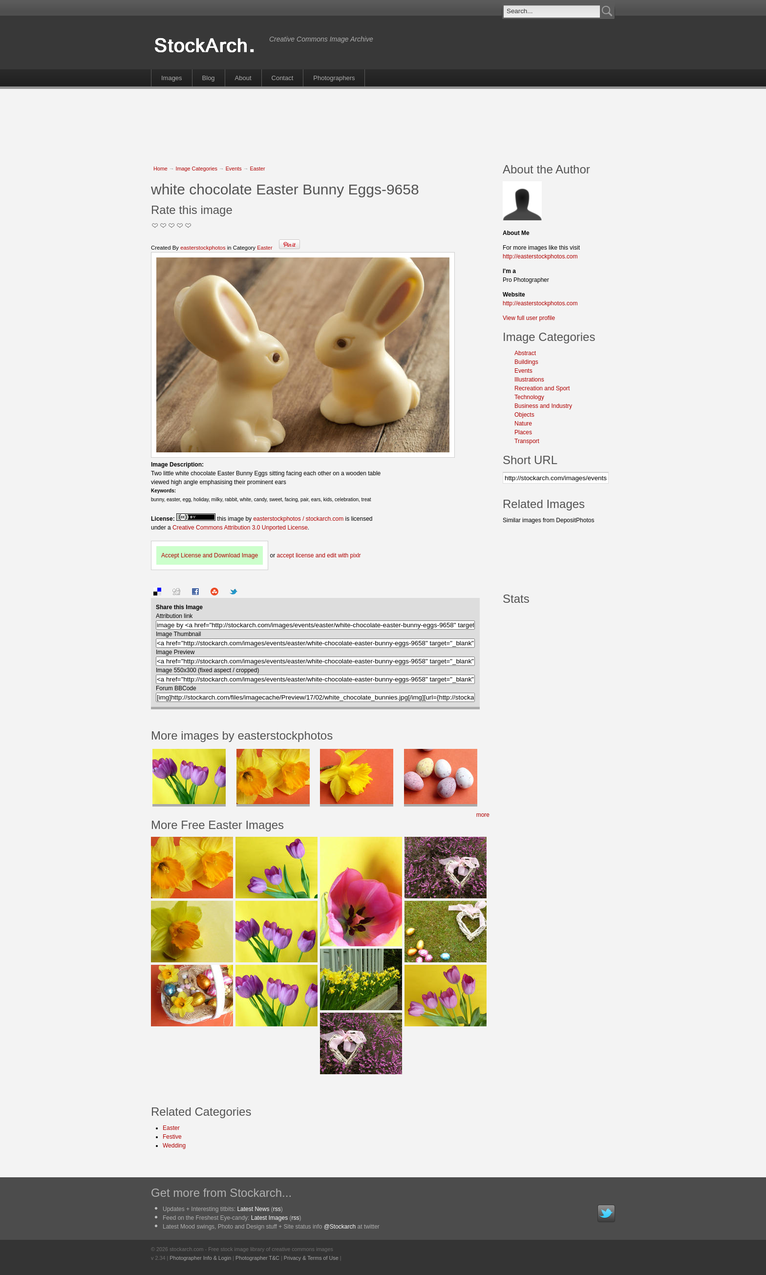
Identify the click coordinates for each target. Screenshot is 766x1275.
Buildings (526, 362)
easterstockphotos (202, 248)
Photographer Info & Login (200, 1258)
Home (160, 168)
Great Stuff (180, 225)
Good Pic (172, 225)
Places (523, 432)
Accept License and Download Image (209, 555)
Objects (524, 414)
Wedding (174, 1145)
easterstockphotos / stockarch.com (298, 518)
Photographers (334, 78)
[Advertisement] (383, 121)
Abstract (525, 353)
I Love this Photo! (188, 225)
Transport (526, 441)
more (482, 814)
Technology (529, 397)
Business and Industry (543, 406)
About (243, 78)
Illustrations (529, 379)
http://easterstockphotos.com (540, 256)
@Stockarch (340, 1226)
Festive (172, 1136)
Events (234, 168)
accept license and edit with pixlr (319, 555)
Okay (163, 225)
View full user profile (529, 318)
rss (277, 1209)
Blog (208, 78)
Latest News (253, 1209)
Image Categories (196, 168)
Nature (523, 423)
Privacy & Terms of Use (311, 1258)
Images (171, 78)
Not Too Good (155, 225)
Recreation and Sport (542, 388)
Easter (257, 168)
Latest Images (269, 1217)
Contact (283, 78)
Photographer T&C (257, 1258)
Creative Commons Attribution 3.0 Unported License (240, 527)
